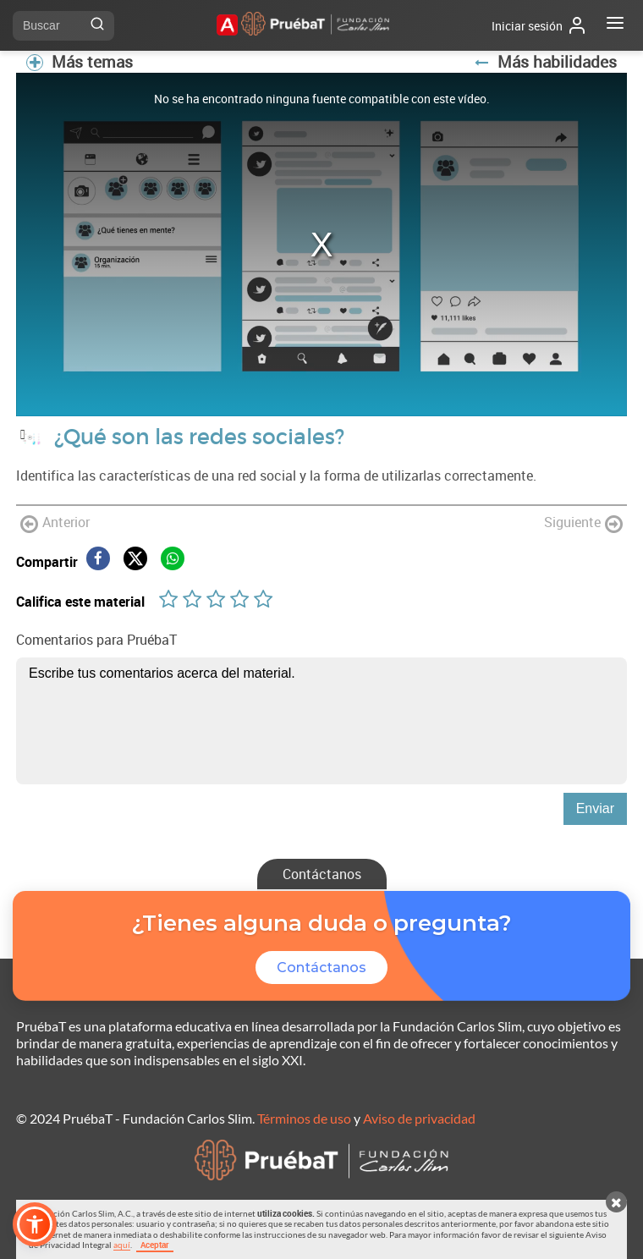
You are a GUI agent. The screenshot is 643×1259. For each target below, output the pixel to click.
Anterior (55, 523)
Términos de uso (304, 1118)
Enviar (595, 808)
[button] (34, 1224)
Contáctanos (322, 874)
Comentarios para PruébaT (96, 639)
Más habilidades (545, 62)
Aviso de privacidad (419, 1118)
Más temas (79, 62)
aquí (121, 1245)
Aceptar (154, 1245)
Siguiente (583, 523)
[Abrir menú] (615, 25)
